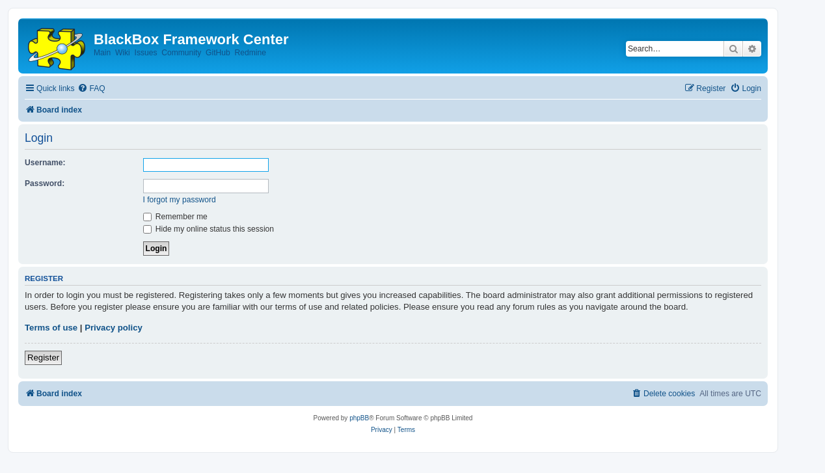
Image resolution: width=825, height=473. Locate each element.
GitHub (218, 52)
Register (43, 357)
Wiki (122, 52)
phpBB (359, 418)
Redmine (249, 52)
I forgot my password (179, 199)
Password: (44, 183)
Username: (45, 162)
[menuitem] (91, 89)
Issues (146, 52)
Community (181, 52)
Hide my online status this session (209, 229)
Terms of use (51, 327)
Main (102, 52)
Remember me (175, 216)
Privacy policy (113, 327)
